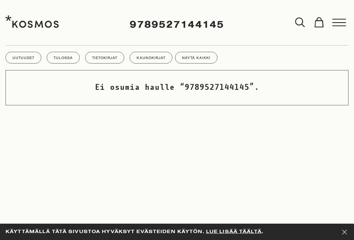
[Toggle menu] (339, 22)
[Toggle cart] (318, 22)
